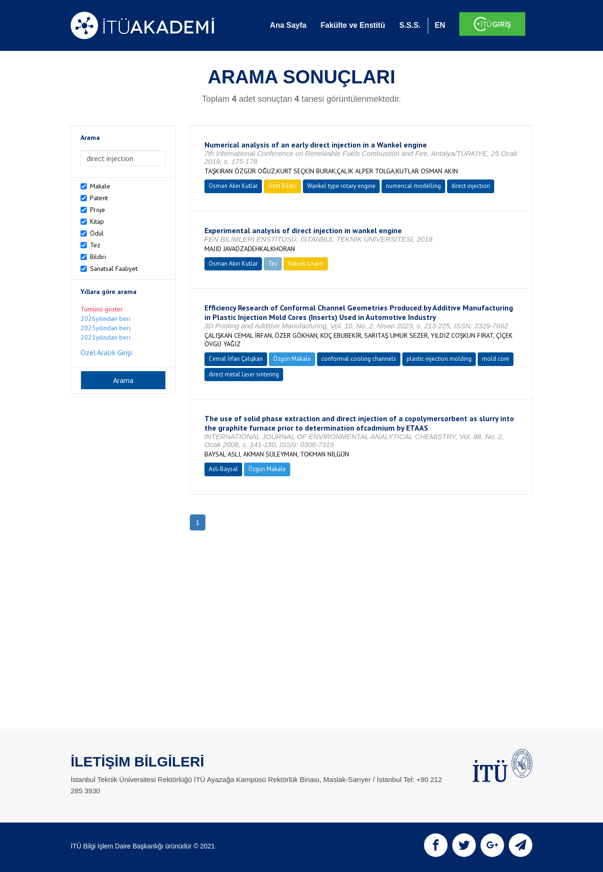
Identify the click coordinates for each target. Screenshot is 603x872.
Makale (100, 186)
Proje (97, 209)
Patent (99, 198)
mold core (495, 359)
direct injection (470, 186)
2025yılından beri (105, 328)
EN (440, 25)
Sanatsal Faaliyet (114, 268)
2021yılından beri (105, 337)
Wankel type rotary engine (341, 186)
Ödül (97, 233)
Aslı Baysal (223, 469)
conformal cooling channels (358, 359)
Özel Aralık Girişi (106, 352)
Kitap (97, 221)
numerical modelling (413, 186)
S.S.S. (409, 25)
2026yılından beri (105, 318)
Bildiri (98, 257)
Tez (95, 245)
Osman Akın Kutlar (233, 186)
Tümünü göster (102, 309)
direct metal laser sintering (244, 374)
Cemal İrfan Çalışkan (236, 359)
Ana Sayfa (288, 25)
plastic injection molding (439, 359)
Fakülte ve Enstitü (352, 25)
